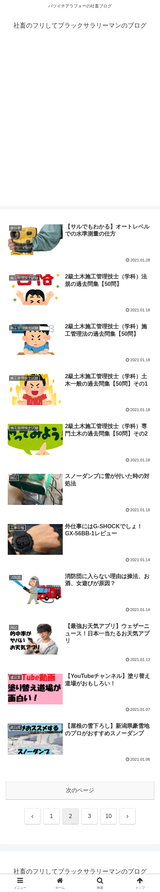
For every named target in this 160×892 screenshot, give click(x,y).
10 (108, 816)
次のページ (80, 790)
